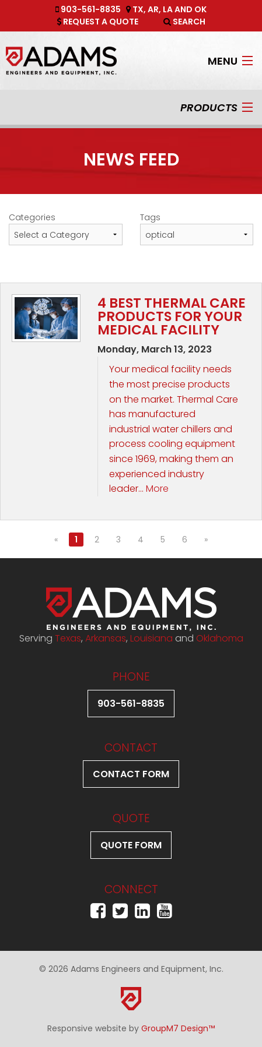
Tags (150, 217)
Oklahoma (219, 638)
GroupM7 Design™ (178, 1028)
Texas (68, 638)
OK (200, 9)
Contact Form (131, 774)
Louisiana (151, 638)
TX (138, 9)
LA (168, 9)
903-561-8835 (88, 9)
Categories (32, 217)
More (157, 488)
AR (153, 9)
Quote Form (131, 845)
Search (184, 21)
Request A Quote (97, 21)
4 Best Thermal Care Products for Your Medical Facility (171, 316)
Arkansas (105, 638)
